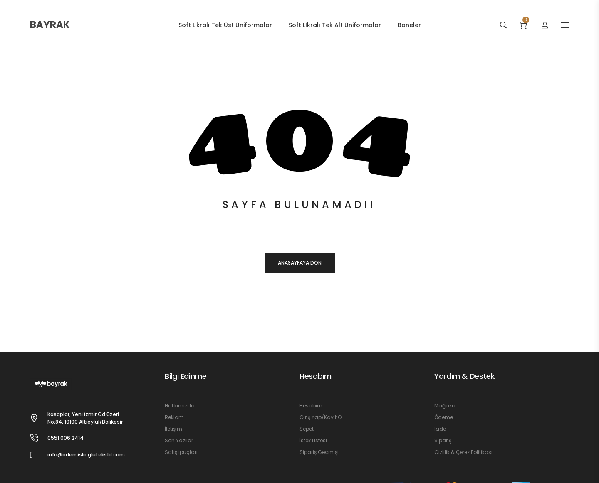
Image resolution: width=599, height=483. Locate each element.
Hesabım (315, 376)
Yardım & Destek (464, 376)
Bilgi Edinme (186, 376)
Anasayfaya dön (300, 262)
